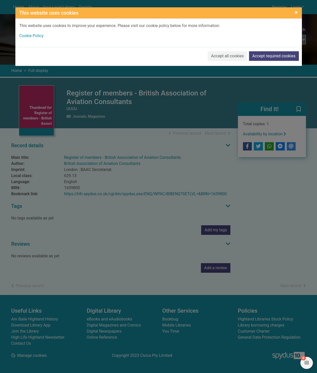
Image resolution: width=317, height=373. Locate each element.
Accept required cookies (274, 56)
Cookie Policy (31, 35)
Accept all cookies (227, 56)
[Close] (296, 12)
